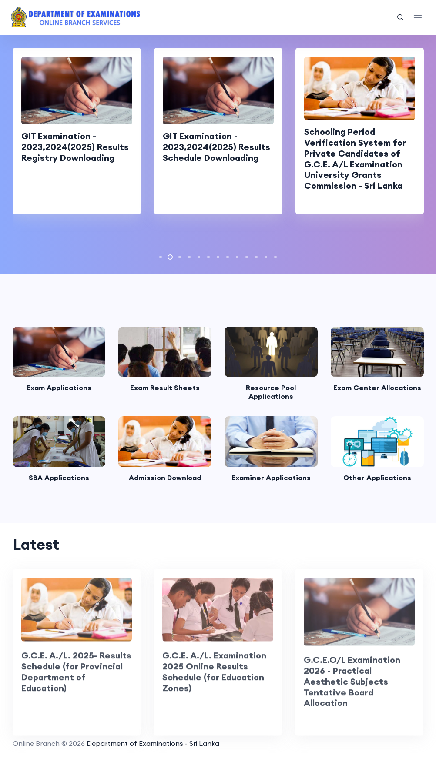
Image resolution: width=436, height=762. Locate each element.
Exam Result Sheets (165, 387)
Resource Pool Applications (271, 392)
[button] (160, 257)
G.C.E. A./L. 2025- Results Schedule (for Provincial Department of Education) (76, 690)
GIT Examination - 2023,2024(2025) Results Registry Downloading (75, 146)
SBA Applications (59, 477)
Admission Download (165, 477)
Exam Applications (59, 387)
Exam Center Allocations (377, 387)
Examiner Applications (271, 477)
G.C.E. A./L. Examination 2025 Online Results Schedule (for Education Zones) (214, 690)
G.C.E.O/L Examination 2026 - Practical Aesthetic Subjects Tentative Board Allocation (352, 700)
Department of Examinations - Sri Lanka (153, 743)
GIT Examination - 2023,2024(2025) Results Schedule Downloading (216, 146)
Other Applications (377, 477)
